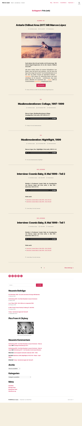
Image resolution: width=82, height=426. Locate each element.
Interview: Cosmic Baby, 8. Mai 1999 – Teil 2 (41, 188)
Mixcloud (44, 93)
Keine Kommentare (52, 115)
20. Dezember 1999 (42, 115)
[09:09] (52, 269)
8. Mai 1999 (42, 194)
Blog (51, 2)
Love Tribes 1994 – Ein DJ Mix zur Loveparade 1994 (22, 325)
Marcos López (6, 2)
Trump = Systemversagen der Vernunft (19, 333)
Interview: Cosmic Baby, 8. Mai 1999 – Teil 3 (38, 218)
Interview (39, 224)
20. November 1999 (42, 155)
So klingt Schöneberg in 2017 (26, 367)
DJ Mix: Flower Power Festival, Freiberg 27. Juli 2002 (22, 329)
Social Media (63, 2)
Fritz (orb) (40, 93)
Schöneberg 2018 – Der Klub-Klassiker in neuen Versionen (24, 320)
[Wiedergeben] (26, 126)
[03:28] (52, 218)
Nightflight (41, 171)
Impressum (70, 2)
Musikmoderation (38, 133)
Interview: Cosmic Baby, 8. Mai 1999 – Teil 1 (41, 241)
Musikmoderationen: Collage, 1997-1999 (41, 110)
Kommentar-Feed (13, 412)
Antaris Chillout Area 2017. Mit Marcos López (41, 27)
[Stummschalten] (52, 126)
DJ (34, 93)
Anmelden (11, 409)
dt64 (36, 93)
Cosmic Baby (29, 224)
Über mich (56, 2)
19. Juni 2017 (42, 33)
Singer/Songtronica (50, 93)
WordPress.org (12, 414)
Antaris (28, 93)
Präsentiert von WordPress (26, 423)
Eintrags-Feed (12, 410)
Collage (28, 133)
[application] (41, 127)
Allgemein (39, 20)
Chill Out (31, 93)
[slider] (39, 126)
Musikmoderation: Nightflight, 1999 (41, 150)
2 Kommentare (51, 33)
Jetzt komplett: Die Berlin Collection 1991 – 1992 (27, 376)
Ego (44, 20)
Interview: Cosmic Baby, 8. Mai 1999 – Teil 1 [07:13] (40, 216)
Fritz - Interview (41, 181)
